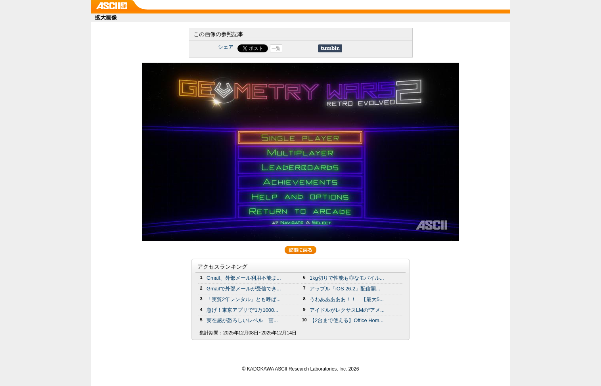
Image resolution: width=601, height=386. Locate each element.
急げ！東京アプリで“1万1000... (242, 310)
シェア (226, 47)
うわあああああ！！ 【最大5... (347, 299)
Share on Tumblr (330, 48)
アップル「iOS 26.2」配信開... (345, 289)
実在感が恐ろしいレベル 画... (242, 320)
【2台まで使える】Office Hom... (346, 320)
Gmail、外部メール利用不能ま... (244, 278)
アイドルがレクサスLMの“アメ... (347, 310)
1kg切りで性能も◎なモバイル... (347, 278)
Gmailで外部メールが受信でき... (244, 289)
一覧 (276, 48)
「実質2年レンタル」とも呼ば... (244, 299)
